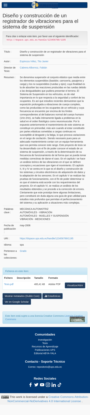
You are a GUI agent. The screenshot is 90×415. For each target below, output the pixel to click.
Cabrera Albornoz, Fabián (33, 67)
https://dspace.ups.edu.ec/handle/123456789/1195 (46, 238)
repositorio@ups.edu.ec (49, 367)
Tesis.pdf (8, 284)
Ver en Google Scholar (17, 301)
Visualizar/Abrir (75, 285)
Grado (23, 251)
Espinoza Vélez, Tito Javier (34, 61)
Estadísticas (52, 296)
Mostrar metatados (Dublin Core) (22, 296)
